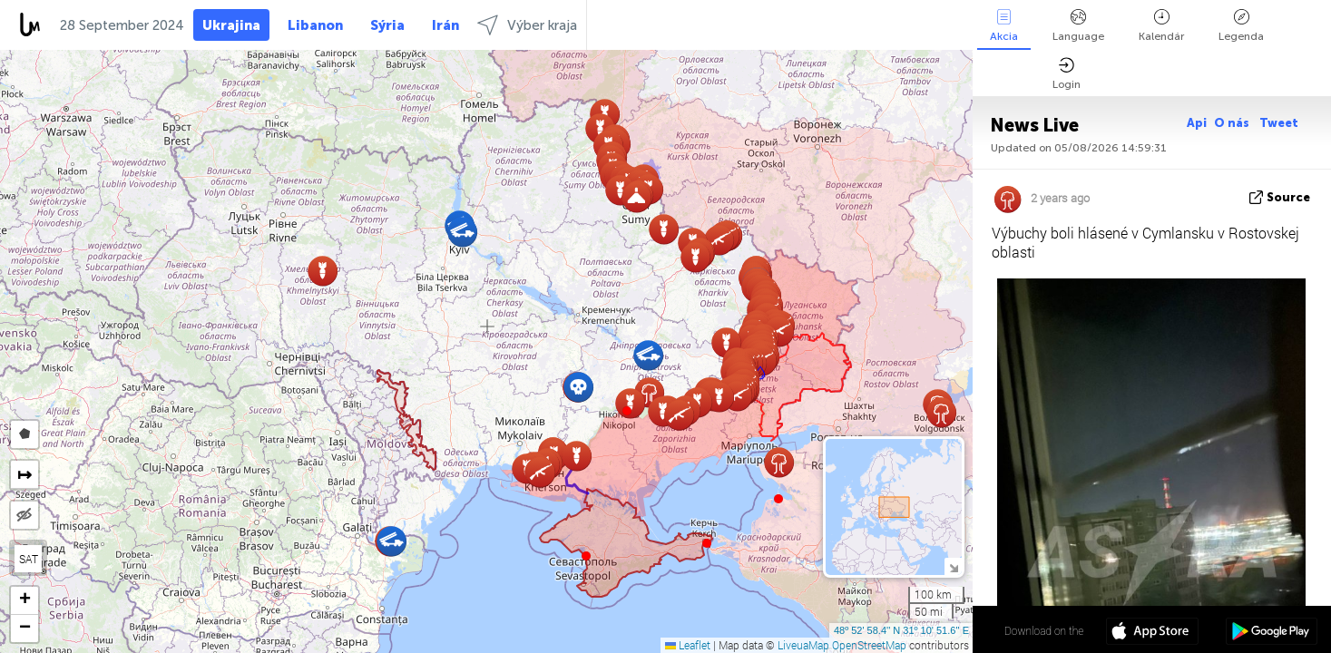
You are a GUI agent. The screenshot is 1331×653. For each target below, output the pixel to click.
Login (1066, 74)
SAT (28, 558)
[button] (626, 410)
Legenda (1241, 26)
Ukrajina (231, 25)
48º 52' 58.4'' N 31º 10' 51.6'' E (901, 630)
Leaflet (687, 645)
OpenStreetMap (869, 645)
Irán (445, 25)
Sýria (387, 25)
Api (1197, 123)
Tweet (1278, 123)
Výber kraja (527, 25)
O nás (1233, 123)
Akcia (1004, 26)
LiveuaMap (803, 645)
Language (1078, 26)
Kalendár (1161, 26)
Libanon (315, 25)
